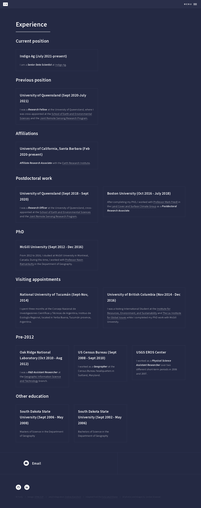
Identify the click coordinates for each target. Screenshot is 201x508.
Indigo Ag (60, 64)
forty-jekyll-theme (110, 496)
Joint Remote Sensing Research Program (63, 118)
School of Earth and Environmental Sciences (65, 212)
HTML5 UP (39, 496)
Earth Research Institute (76, 163)
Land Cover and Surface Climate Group (134, 206)
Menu (188, 4)
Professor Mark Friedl (165, 202)
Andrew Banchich (73, 496)
